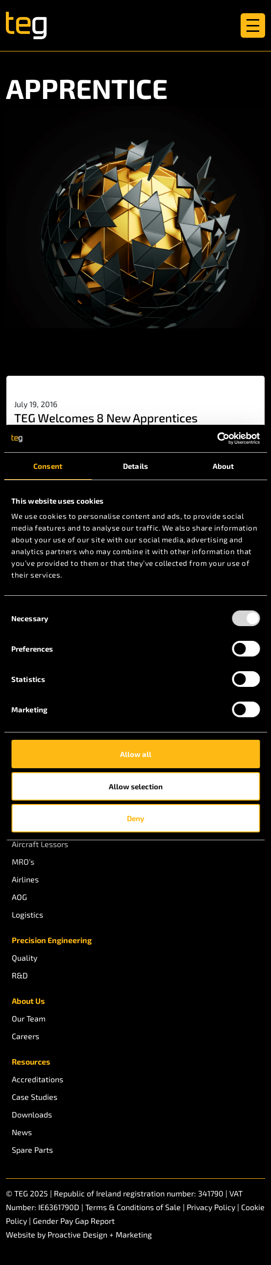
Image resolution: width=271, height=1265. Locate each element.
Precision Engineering (52, 940)
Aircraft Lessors (40, 844)
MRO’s (23, 861)
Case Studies (34, 1096)
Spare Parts (32, 1149)
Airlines (25, 879)
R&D (20, 975)
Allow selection (136, 786)
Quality (24, 957)
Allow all (135, 754)
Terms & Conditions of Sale (133, 1207)
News (22, 1132)
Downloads (32, 1114)
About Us (28, 1000)
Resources (31, 1061)
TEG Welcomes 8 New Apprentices (105, 418)
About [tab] (223, 466)
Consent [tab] (47, 466)
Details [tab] (135, 466)
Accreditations (37, 1079)
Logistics (27, 914)
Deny (135, 818)
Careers (25, 1036)
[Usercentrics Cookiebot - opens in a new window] (217, 438)
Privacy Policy (211, 1207)
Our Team (29, 1018)
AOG (19, 896)
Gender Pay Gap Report (74, 1220)
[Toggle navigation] (253, 25)
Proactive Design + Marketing (100, 1234)
